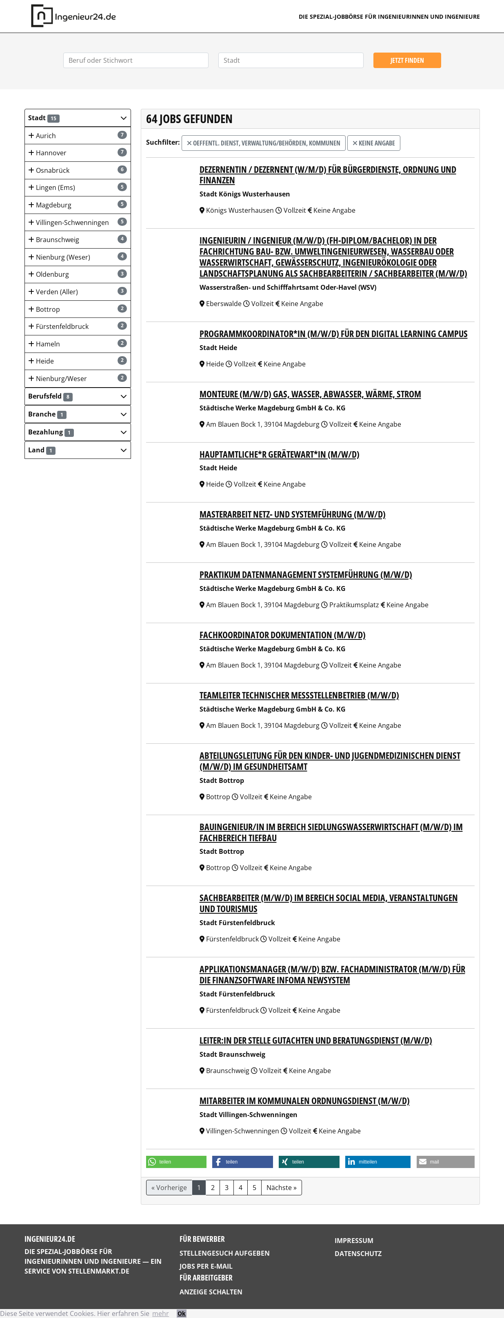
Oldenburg (77, 274)
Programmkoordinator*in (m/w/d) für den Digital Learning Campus (334, 333)
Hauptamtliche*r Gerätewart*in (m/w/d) (280, 454)
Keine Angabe (374, 143)
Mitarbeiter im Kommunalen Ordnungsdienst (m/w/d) (305, 1100)
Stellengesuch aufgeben (225, 1253)
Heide (77, 361)
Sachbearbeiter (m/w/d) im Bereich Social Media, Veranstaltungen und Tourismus (329, 903)
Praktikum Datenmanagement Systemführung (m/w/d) (306, 574)
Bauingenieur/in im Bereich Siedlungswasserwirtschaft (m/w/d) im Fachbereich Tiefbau (331, 832)
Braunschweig (77, 239)
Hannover (77, 152)
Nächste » (281, 1187)
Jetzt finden (407, 60)
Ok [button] (182, 1313)
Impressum (354, 1240)
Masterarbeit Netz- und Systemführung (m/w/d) (293, 514)
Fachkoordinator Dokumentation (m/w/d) (283, 634)
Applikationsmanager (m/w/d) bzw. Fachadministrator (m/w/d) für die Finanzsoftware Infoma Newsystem (332, 974)
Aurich (77, 135)
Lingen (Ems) (77, 187)
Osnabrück (77, 170)
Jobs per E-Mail (206, 1266)
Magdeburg (77, 204)
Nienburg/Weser (77, 378)
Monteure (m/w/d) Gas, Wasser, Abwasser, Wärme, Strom (310, 394)
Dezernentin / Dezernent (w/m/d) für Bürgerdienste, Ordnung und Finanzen (328, 175)
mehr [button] (160, 1313)
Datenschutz (358, 1253)
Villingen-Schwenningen (77, 222)
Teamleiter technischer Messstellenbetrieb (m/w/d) (299, 695)
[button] (77, 118)
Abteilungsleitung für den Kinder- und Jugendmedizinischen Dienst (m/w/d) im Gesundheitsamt (330, 761)
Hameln (77, 343)
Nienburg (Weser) (77, 257)
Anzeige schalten (211, 1291)
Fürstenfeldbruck (77, 326)
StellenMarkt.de (98, 1271)
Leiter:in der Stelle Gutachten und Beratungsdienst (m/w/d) (316, 1040)
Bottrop (77, 309)
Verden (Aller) (77, 291)
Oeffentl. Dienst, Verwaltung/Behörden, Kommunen (263, 143)
